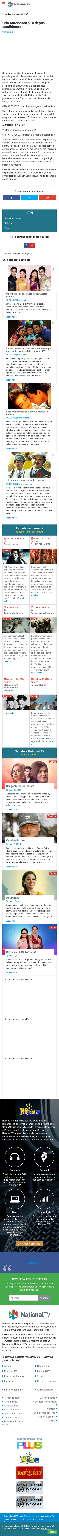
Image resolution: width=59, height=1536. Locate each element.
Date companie (47, 1398)
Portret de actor (12, 1398)
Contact (51, 1409)
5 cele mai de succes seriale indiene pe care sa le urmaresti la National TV (28, 350)
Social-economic (13, 218)
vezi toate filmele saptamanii (29, 531)
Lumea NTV (43, 1371)
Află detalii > (46, 1529)
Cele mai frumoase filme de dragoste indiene (27, 413)
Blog (14, 1212)
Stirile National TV (13, 1389)
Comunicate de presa (44, 1413)
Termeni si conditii (46, 1416)
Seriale (40, 1376)
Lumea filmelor (11, 1417)
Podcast (44, 1170)
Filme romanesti (24, 484)
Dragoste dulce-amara (20, 786)
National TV (35, 1263)
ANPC (52, 1420)
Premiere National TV (45, 1383)
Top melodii (44, 1212)
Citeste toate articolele (29, 1243)
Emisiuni (15, 1170)
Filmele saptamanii (14, 1376)
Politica (8, 223)
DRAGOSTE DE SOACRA (21, 951)
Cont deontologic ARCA (45, 1401)
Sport (7, 228)
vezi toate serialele (29, 754)
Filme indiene (23, 300)
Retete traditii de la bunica (12, 1423)
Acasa (7, 1366)
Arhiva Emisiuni (45, 1389)
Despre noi (43, 1366)
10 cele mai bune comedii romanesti (26, 480)
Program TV (10, 1371)
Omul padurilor (15, 840)
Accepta (52, 1532)
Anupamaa (12, 897)
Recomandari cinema (14, 1413)
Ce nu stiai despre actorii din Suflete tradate (26, 295)
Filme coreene (11, 1405)
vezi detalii (11, 317)
